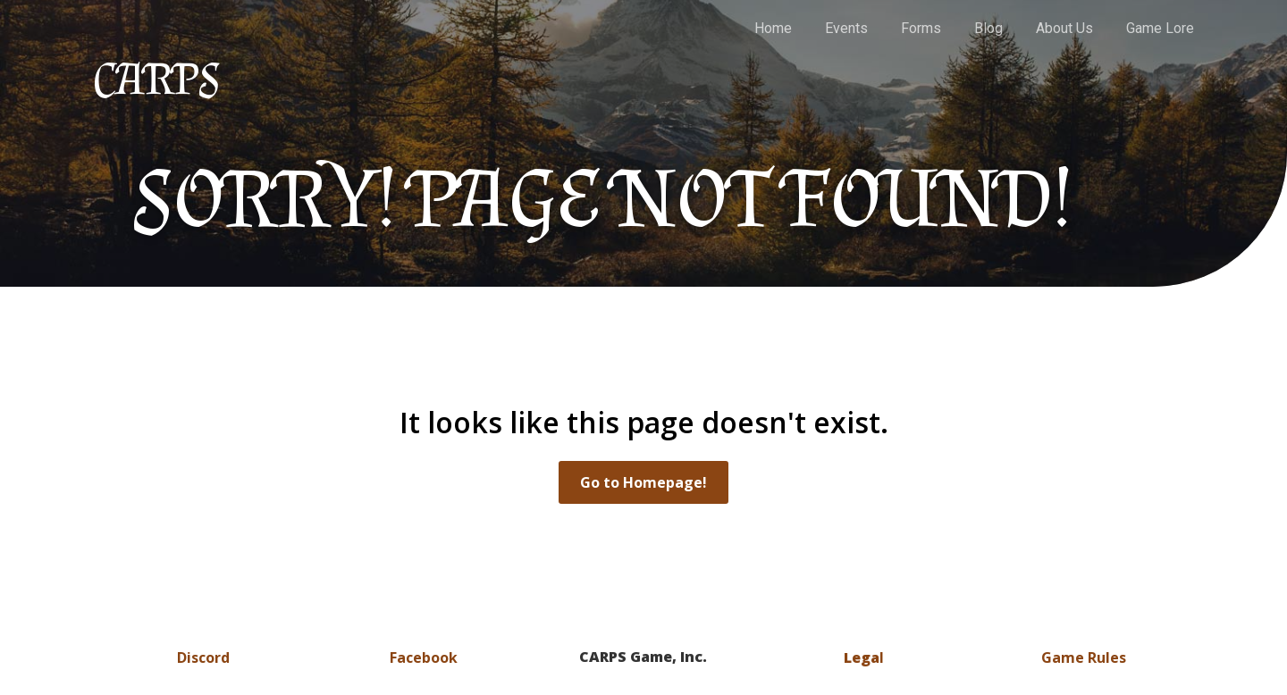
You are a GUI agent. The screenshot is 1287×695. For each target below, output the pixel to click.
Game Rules (1083, 657)
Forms (921, 28)
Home (773, 28)
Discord (203, 657)
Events (846, 28)
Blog (988, 28)
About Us (1064, 28)
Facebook (424, 657)
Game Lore (1160, 28)
